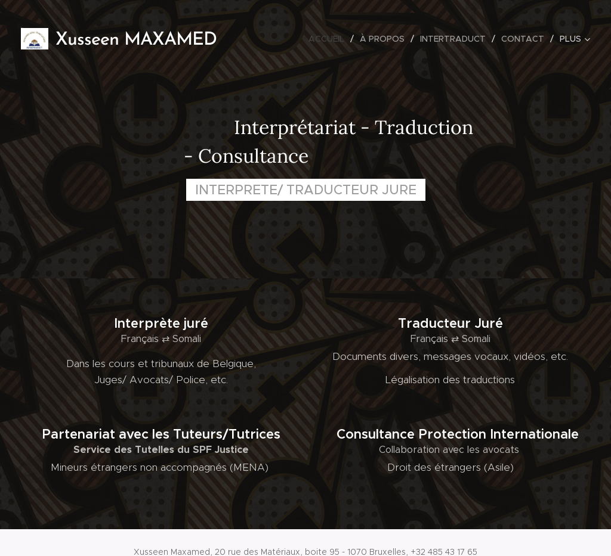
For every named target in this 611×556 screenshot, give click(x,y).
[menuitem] (330, 39)
